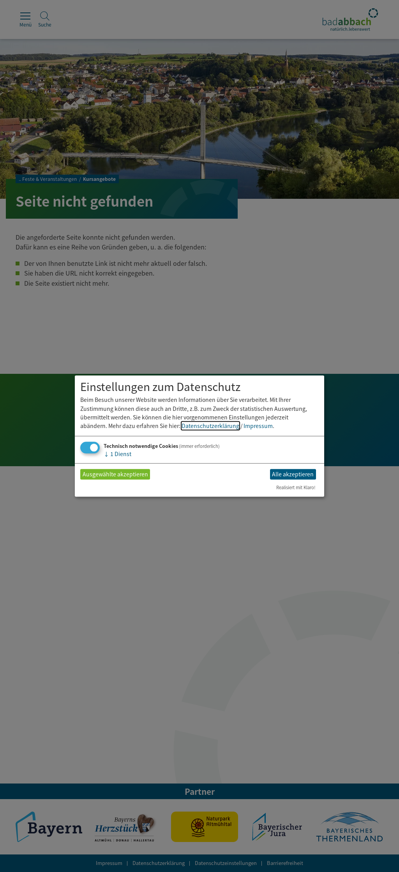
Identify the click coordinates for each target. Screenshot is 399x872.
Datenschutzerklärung (210, 426)
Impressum (258, 426)
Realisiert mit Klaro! (296, 487)
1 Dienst (117, 454)
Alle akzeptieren (293, 474)
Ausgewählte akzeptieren (115, 474)
